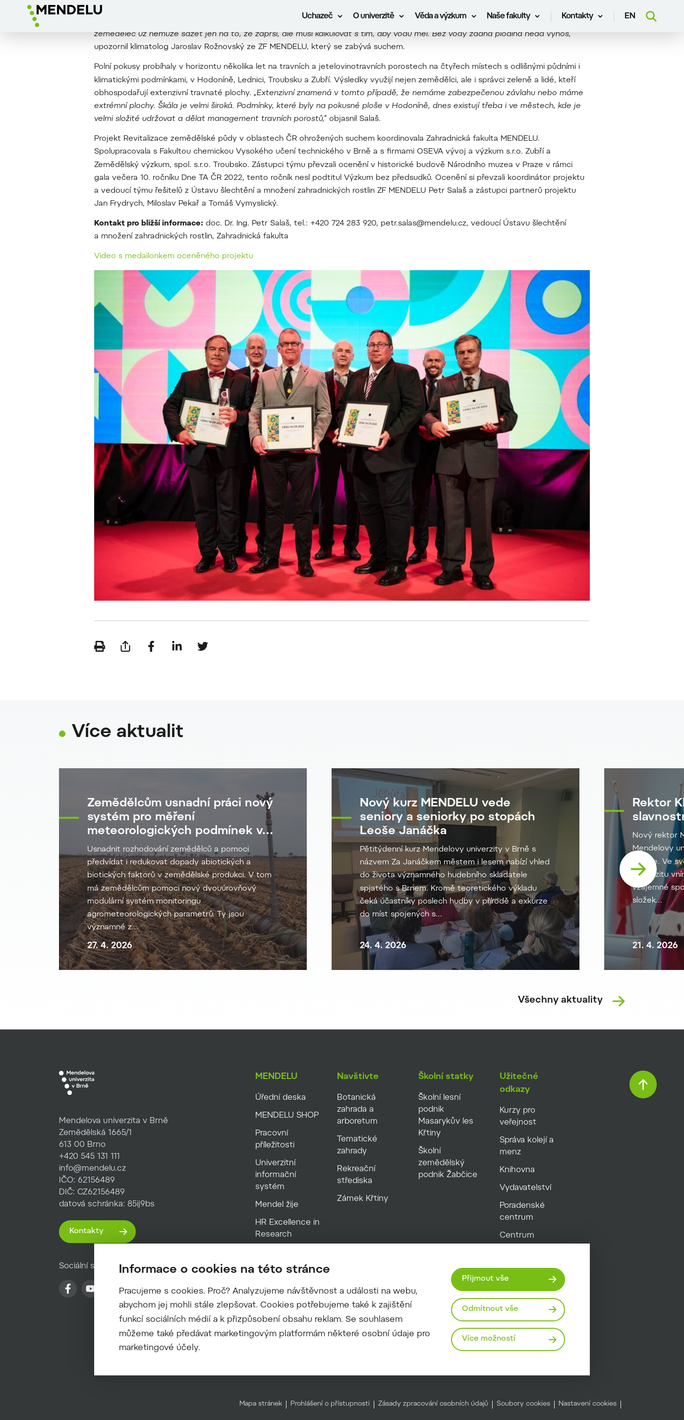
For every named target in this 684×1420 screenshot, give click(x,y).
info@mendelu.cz (92, 1169)
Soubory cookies (523, 1404)
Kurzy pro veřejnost (518, 1117)
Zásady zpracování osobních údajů (433, 1404)
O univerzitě (373, 16)
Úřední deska (280, 1098)
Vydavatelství (525, 1188)
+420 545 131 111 (89, 1157)
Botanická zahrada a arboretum (357, 1110)
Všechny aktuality (560, 1000)
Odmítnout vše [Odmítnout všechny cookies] (490, 1309)
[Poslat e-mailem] (125, 646)
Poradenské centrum (522, 1212)
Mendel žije (276, 1205)
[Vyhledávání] (651, 16)
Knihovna (517, 1170)
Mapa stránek (260, 1404)
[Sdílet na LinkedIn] (176, 646)
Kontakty (577, 16)
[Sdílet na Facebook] (151, 646)
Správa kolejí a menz (527, 1146)
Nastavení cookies (588, 1404)
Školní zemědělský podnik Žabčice (447, 1163)
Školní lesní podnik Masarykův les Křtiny (445, 1115)
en (630, 16)
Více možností (488, 1339)
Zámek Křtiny (362, 1199)
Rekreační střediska (356, 1175)
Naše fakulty (508, 16)
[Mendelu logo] (84, 16)
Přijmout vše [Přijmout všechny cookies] (485, 1279)
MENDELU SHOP (287, 1116)
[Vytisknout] (99, 646)
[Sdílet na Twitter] (202, 646)
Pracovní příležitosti (274, 1139)
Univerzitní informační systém (275, 1175)
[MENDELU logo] (100, 1083)
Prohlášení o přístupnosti (330, 1404)
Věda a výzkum (440, 16)
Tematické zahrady (357, 1145)
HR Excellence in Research (287, 1229)
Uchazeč (317, 16)
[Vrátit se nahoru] (643, 1084)
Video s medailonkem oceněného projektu (173, 256)
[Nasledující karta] (638, 869)
